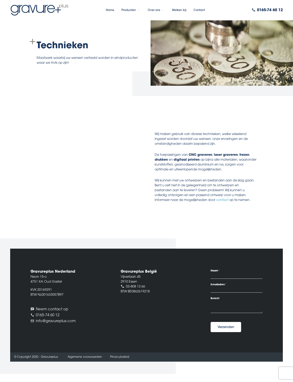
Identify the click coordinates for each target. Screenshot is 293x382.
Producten (128, 10)
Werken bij (179, 10)
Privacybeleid (119, 357)
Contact (199, 10)
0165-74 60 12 (270, 10)
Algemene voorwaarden (85, 357)
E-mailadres (218, 284)
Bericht (215, 298)
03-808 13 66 (135, 286)
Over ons (154, 10)
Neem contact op (52, 309)
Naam (215, 271)
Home (110, 10)
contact (222, 200)
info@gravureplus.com (56, 321)
